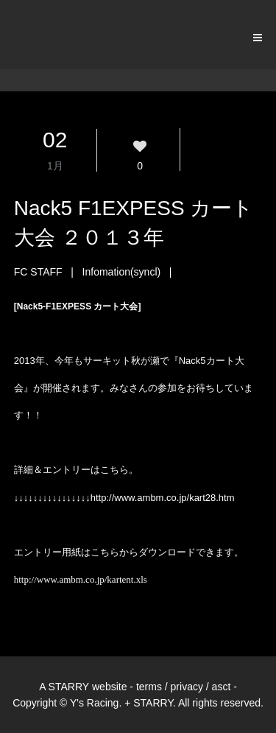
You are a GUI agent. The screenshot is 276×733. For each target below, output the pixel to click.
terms (149, 686)
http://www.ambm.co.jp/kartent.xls (80, 579)
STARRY (69, 686)
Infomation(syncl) (121, 272)
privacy (187, 686)
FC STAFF (38, 272)
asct (221, 686)
